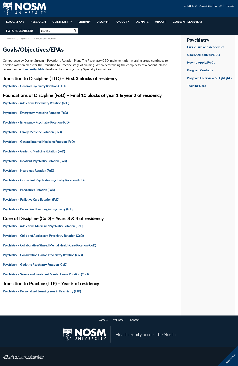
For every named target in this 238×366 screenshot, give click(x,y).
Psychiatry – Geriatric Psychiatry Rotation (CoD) (35, 265)
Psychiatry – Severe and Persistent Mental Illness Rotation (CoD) (46, 274)
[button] (75, 30)
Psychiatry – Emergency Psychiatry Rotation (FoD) (36, 122)
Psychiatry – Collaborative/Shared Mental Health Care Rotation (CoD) (49, 245)
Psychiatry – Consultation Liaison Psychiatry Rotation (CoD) (43, 255)
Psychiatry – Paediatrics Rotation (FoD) (29, 190)
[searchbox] (59, 30)
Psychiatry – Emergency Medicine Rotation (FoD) (35, 113)
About (160, 21)
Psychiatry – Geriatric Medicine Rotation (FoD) (34, 151)
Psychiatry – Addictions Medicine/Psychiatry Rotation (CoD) (43, 226)
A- (216, 5)
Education (15, 21)
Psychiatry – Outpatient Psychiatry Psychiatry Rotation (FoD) (43, 180)
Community (62, 21)
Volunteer (118, 320)
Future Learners (20, 30)
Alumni (103, 21)
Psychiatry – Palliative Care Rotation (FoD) (31, 199)
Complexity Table (32, 69)
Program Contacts (200, 70)
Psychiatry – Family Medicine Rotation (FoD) (32, 132)
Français (230, 5)
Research (38, 21)
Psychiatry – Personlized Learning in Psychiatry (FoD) (38, 209)
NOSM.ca (11, 38)
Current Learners (187, 21)
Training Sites (196, 85)
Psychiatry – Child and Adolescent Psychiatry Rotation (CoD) (43, 236)
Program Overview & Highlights (209, 78)
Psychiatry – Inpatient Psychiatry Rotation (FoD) (35, 161)
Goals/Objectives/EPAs (203, 54)
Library (85, 21)
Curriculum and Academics (205, 47)
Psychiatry (25, 38)
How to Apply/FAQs (201, 62)
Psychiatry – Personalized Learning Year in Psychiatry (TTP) (42, 291)
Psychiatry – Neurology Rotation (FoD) (28, 171)
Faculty (122, 21)
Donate (142, 21)
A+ (220, 5)
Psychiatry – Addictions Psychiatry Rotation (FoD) (36, 103)
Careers (103, 320)
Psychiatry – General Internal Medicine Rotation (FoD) (39, 142)
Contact (134, 320)
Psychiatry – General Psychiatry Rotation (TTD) (34, 86)
